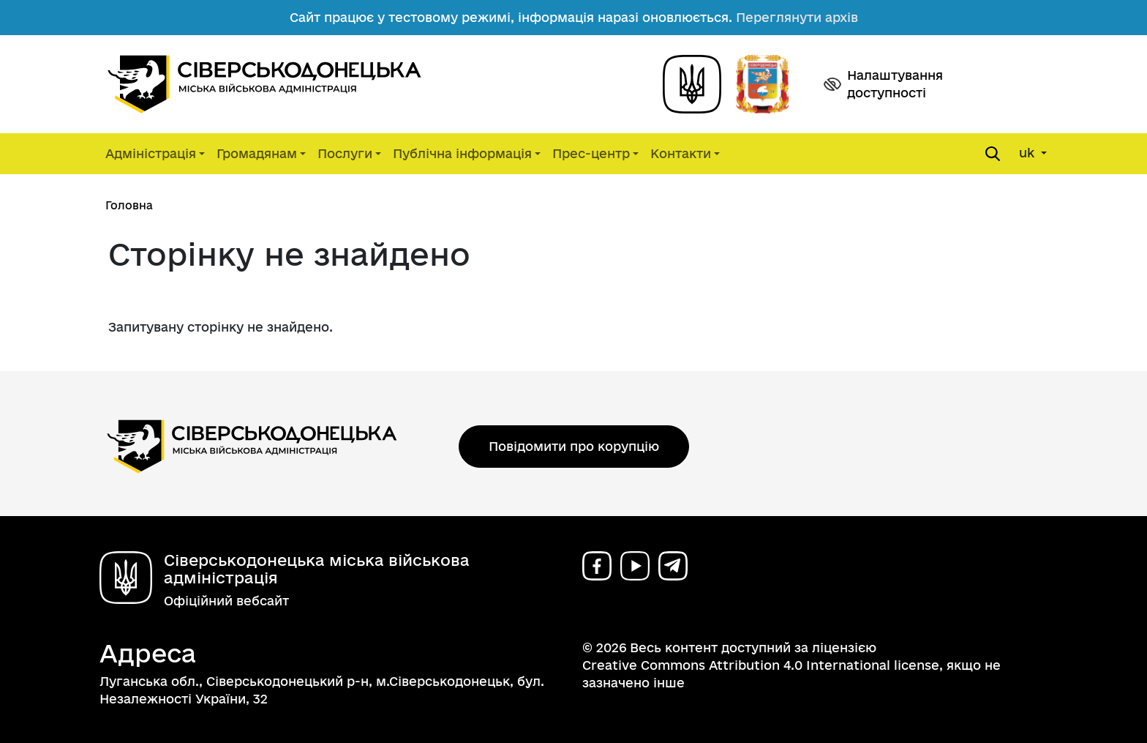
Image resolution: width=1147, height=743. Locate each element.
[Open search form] (992, 153)
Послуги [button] (344, 153)
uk (1028, 153)
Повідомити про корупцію (574, 446)
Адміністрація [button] (150, 153)
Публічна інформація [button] (462, 153)
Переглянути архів (797, 17)
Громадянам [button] (257, 153)
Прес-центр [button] (591, 153)
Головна (129, 205)
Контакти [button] (680, 153)
